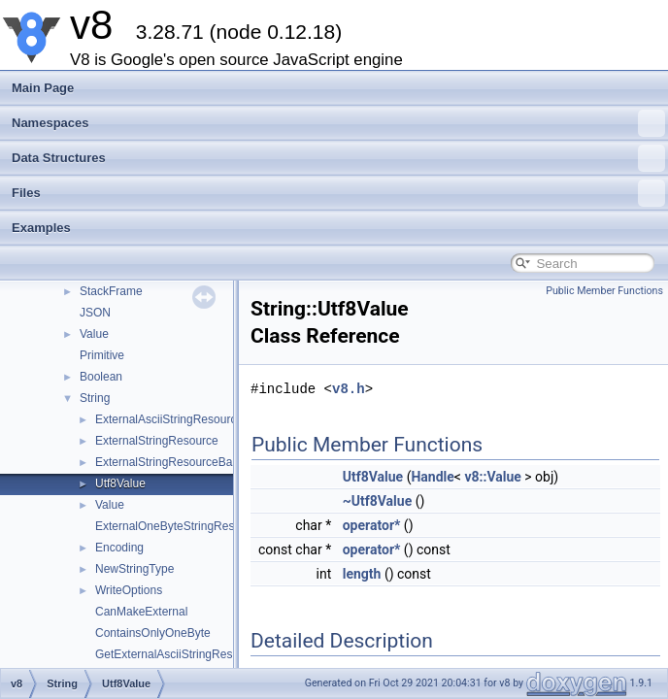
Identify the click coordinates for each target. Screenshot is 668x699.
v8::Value (492, 476)
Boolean (101, 376)
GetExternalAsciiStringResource (178, 654)
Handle (432, 476)
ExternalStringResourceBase (170, 462)
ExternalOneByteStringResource (179, 526)
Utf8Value (120, 483)
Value (94, 334)
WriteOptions (128, 590)
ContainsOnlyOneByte (153, 633)
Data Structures (338, 158)
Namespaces (338, 123)
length (362, 574)
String (95, 398)
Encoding (119, 547)
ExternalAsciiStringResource (169, 419)
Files (338, 193)
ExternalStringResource (156, 441)
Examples (41, 227)
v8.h (348, 389)
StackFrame (111, 291)
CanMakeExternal (141, 611)
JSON (95, 312)
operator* (372, 525)
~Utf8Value (378, 501)
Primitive (102, 355)
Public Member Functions (604, 290)
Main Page (43, 88)
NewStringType (134, 569)
